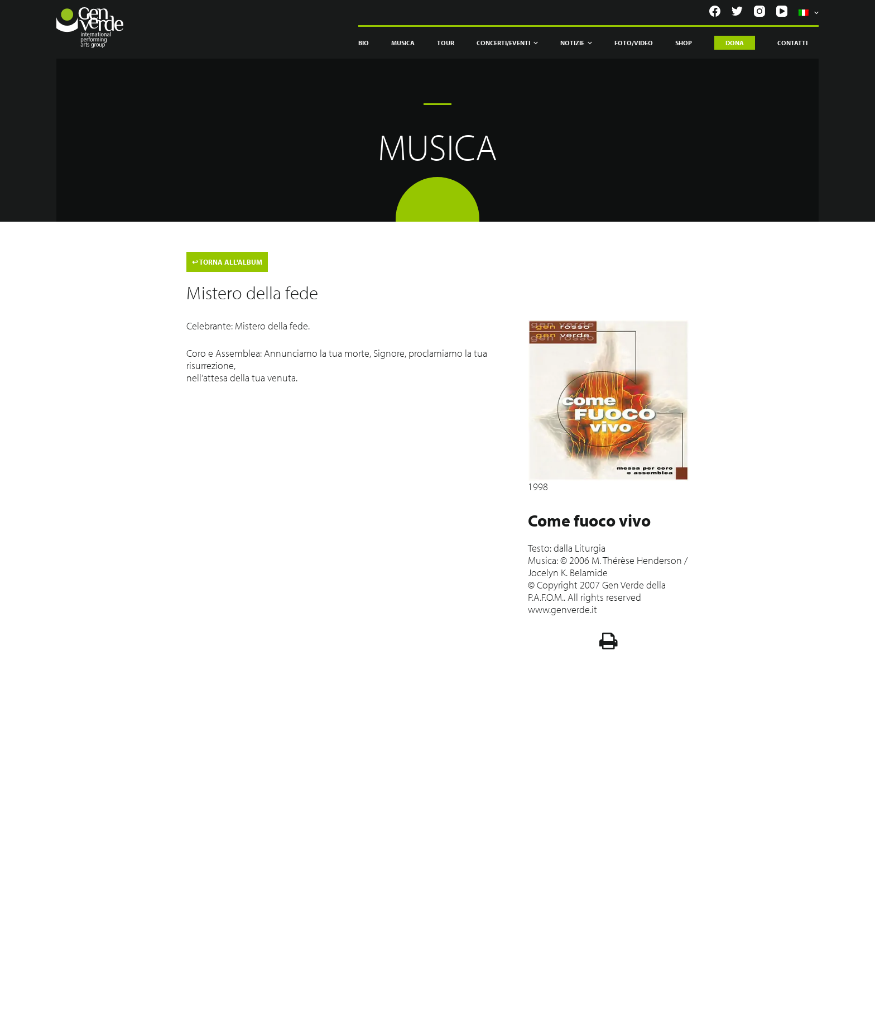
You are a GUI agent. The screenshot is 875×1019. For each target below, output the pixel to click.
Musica (403, 43)
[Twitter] (737, 11)
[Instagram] (759, 11)
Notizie (576, 43)
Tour (445, 43)
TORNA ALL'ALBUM (227, 261)
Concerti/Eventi (507, 43)
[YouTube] (781, 11)
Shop (683, 43)
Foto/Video (633, 43)
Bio (363, 43)
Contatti (792, 43)
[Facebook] (714, 11)
